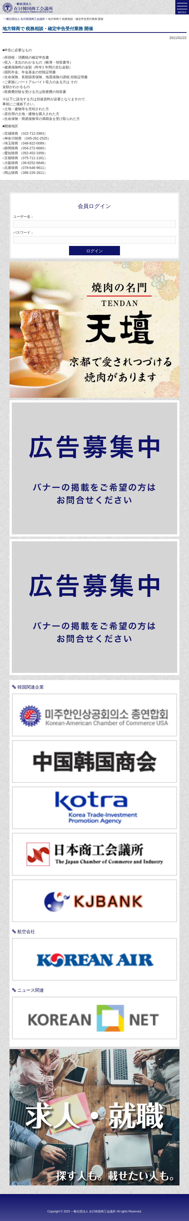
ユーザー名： (23, 216)
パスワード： (23, 232)
